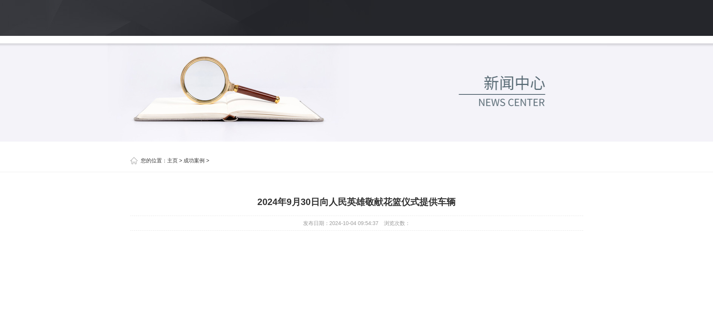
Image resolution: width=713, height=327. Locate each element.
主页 (172, 160)
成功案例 (194, 160)
